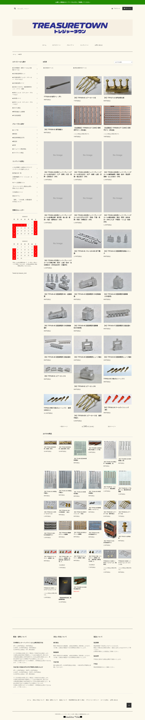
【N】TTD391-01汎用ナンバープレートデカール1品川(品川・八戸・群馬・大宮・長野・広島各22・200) (58, 174)
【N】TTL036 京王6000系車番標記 (80, 459)
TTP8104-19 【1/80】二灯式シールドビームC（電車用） (109, 562)
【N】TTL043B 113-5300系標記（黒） (124, 459)
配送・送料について (52, 700)
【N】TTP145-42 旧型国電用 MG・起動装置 (58, 295)
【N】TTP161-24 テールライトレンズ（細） (116, 408)
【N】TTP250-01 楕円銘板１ (53, 129)
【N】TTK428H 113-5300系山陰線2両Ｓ (80, 588)
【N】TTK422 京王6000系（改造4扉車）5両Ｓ (65, 447)
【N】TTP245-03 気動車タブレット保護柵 (65, 533)
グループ (70, 45)
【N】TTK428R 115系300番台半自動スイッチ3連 (94, 448)
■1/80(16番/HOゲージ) (79, 68)
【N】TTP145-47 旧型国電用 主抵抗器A (117, 325)
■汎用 (20, 54)
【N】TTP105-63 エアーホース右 (85, 98)
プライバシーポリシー (93, 700)
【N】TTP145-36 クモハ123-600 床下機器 (87, 252)
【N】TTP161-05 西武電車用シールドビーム (94, 508)
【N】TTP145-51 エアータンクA (55, 376)
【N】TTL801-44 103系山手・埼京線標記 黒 (109, 462)
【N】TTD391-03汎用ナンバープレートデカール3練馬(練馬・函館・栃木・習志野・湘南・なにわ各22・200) (117, 174)
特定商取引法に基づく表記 (77, 700)
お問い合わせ (99, 45)
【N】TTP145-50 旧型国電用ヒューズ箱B (117, 357)
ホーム (44, 45)
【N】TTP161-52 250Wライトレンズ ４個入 (80, 512)
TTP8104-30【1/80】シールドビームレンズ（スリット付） (124, 562)
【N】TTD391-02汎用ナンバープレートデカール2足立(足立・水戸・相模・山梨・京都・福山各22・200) (88, 174)
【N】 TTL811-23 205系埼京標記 (80, 492)
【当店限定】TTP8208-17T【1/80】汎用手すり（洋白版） (117, 129)
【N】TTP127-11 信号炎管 (124, 537)
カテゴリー (56, 45)
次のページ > (112, 426)
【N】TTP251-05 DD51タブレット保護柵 (80, 533)
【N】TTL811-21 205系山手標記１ (50, 492)
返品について (63, 700)
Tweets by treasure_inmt (19, 273)
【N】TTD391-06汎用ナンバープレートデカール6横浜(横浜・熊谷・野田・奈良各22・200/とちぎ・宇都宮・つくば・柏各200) (117, 218)
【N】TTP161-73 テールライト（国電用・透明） (80, 557)
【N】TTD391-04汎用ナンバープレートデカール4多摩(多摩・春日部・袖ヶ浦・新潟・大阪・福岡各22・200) (58, 217)
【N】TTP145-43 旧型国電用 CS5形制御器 (87, 295)
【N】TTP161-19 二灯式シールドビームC (50, 512)
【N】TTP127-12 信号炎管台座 (114, 98)
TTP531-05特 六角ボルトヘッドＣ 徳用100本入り (57, 409)
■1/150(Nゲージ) (48, 68)
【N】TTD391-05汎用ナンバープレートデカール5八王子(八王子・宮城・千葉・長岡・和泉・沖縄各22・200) (87, 217)
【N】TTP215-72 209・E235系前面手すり (50, 534)
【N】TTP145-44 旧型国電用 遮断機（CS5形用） (116, 295)
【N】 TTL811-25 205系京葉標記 (94, 492)
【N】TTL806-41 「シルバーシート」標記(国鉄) (109, 487)
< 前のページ (64, 426)
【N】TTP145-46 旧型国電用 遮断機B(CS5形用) (86, 327)
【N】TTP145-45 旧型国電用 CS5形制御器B (57, 327)
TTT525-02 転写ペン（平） (53, 96)
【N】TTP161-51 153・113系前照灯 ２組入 (65, 511)
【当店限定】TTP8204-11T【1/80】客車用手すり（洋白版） (87, 129)
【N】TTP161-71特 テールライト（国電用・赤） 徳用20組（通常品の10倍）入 (65, 559)
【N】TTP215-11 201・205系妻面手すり (94, 533)
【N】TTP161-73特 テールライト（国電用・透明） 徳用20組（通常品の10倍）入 (95, 559)
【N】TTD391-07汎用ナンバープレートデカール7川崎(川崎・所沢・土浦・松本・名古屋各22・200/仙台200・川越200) (58, 263)
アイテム (127, 8)
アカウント (117, 8)
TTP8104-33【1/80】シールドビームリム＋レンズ (50, 588)
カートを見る (105, 700)
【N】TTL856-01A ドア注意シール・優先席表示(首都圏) (124, 490)
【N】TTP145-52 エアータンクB (85, 386)
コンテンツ (84, 45)
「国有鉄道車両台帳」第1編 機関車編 (65, 598)
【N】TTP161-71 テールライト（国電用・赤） (50, 557)
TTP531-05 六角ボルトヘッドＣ (114, 379)
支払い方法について (39, 700)
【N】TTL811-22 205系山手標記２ (65, 491)
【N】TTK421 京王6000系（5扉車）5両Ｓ (50, 447)
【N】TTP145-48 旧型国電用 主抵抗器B (57, 357)
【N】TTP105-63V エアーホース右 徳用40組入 (87, 417)
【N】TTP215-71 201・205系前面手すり (109, 541)
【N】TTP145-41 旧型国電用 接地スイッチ (117, 252)
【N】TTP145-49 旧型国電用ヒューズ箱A (87, 357)
